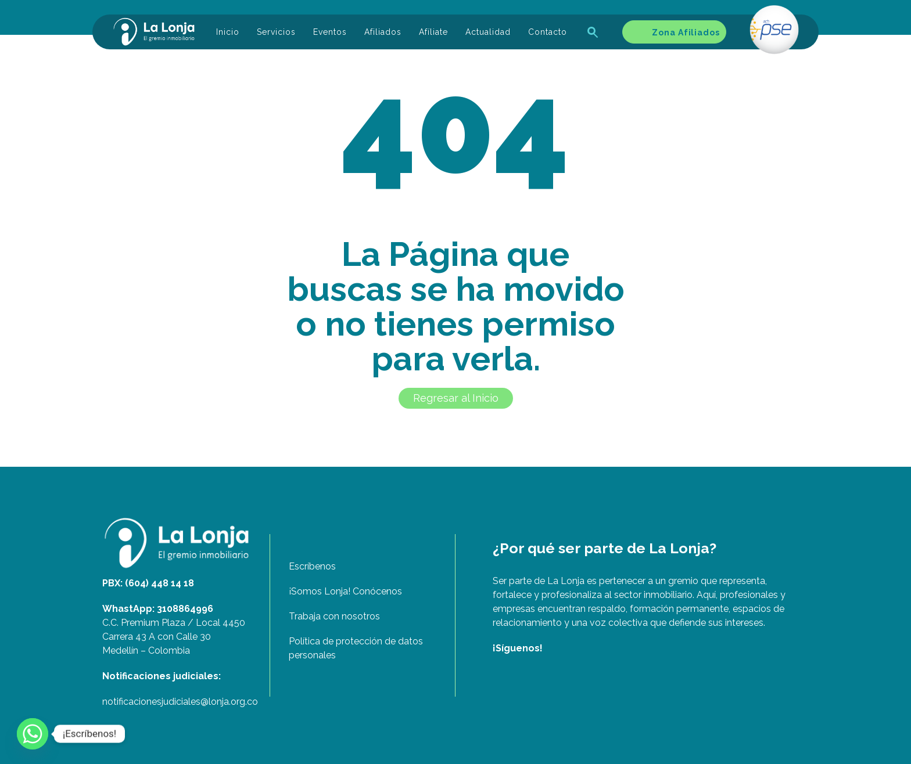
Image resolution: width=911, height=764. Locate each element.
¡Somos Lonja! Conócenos (345, 591)
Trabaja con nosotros (334, 616)
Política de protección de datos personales (356, 648)
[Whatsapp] (32, 733)
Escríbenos (312, 566)
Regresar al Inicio (455, 398)
